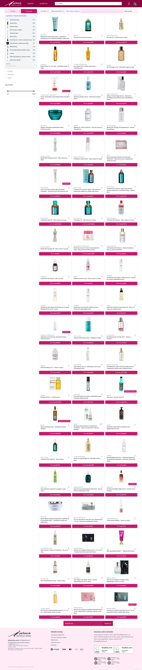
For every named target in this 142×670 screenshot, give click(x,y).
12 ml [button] (88, 526)
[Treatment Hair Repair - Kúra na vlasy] (55, 265)
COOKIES (137, 667)
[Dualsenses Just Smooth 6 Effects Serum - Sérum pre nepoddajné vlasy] (88, 295)
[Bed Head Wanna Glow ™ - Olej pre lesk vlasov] (121, 537)
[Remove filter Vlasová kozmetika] (63, 11)
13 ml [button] (88, 556)
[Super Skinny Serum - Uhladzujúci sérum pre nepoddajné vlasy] (88, 354)
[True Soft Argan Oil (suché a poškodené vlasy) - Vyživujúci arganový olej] (88, 384)
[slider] (8, 91)
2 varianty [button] (121, 42)
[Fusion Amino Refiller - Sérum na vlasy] (121, 506)
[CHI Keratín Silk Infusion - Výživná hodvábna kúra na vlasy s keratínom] (121, 235)
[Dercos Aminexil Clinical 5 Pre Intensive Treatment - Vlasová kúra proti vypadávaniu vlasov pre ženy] (121, 144)
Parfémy (30, 4)
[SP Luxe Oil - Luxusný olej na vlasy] (121, 24)
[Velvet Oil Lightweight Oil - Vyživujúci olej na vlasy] (88, 445)
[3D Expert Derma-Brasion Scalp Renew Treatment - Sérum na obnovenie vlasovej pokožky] (88, 413)
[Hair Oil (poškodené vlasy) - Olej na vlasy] (55, 567)
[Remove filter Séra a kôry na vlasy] (79, 11)
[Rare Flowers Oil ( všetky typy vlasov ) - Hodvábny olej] (88, 54)
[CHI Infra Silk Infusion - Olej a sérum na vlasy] (121, 207)
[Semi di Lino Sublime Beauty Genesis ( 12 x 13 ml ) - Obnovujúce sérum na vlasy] (55, 597)
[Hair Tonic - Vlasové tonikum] (121, 384)
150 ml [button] (55, 196)
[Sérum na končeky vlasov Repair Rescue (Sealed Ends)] (55, 83)
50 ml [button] (121, 313)
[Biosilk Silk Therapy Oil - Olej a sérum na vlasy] (55, 235)
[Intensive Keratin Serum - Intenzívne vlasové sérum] (88, 83)
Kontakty (53, 645)
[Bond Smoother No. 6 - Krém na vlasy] (55, 354)
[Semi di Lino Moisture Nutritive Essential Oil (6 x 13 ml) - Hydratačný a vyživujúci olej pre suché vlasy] (88, 597)
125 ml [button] (88, 164)
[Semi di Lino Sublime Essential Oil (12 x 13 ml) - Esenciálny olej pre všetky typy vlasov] (121, 597)
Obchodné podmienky (57, 635)
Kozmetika (44, 4)
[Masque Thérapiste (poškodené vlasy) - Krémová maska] (55, 115)
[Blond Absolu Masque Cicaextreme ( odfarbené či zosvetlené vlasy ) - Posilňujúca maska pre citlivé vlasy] (55, 506)
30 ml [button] (88, 283)
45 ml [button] (55, 465)
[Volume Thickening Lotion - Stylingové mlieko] (88, 324)
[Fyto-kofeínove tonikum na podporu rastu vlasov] (55, 476)
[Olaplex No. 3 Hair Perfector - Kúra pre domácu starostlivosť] (88, 115)
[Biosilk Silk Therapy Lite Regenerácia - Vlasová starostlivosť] (121, 115)
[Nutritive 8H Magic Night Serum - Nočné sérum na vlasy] (121, 476)
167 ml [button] (55, 164)
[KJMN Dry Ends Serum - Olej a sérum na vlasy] (88, 265)
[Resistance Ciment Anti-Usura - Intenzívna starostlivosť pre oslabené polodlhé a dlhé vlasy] (55, 24)
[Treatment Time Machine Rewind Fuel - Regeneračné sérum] (121, 413)
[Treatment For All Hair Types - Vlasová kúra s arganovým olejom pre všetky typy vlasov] (88, 176)
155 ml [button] (121, 465)
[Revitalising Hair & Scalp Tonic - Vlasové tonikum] (121, 324)
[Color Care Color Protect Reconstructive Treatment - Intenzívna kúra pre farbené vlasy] (55, 176)
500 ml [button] (55, 283)
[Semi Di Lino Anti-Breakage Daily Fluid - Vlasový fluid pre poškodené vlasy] (88, 476)
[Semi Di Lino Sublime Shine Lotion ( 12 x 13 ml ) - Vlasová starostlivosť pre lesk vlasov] (88, 537)
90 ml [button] (121, 495)
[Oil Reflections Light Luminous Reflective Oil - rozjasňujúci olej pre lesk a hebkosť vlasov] (121, 354)
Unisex (10, 78)
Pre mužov (11, 74)
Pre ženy (10, 71)
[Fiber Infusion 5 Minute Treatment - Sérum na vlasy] (55, 537)
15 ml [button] (121, 133)
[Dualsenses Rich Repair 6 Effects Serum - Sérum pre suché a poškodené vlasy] (121, 265)
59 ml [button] (121, 254)
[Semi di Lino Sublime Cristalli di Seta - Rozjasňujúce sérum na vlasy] (121, 567)
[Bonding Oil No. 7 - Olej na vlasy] (55, 384)
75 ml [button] (88, 433)
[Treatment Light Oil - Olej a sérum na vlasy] (55, 207)
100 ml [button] (88, 42)
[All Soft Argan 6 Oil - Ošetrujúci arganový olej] (121, 54)
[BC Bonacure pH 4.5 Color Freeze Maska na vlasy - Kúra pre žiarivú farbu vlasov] (88, 235)
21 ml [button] (121, 164)
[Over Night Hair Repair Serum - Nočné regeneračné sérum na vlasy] (88, 567)
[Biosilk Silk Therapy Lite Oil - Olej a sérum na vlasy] (55, 144)
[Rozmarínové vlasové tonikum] (88, 24)
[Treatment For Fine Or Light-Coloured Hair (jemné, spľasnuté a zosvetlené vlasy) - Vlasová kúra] (121, 176)
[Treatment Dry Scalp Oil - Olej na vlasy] (55, 445)
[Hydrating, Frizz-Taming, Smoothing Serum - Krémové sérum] (55, 324)
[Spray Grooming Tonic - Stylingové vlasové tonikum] (55, 413)
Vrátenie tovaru (55, 642)
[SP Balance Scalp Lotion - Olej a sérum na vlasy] (88, 144)
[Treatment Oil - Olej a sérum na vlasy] (88, 207)
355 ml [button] (121, 224)
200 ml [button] (55, 42)
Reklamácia (54, 640)
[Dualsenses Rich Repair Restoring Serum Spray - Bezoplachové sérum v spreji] (55, 295)
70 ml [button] (121, 526)
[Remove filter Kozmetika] (48, 11)
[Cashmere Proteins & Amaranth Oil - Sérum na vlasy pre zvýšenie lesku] (121, 295)
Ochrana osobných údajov (59, 637)
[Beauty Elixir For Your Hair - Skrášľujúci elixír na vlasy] (55, 54)
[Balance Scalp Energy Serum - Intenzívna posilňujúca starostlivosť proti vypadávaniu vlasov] (121, 83)
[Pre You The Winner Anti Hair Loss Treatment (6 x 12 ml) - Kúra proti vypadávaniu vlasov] (88, 506)
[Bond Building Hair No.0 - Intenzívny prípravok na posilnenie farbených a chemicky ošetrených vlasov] (121, 445)
